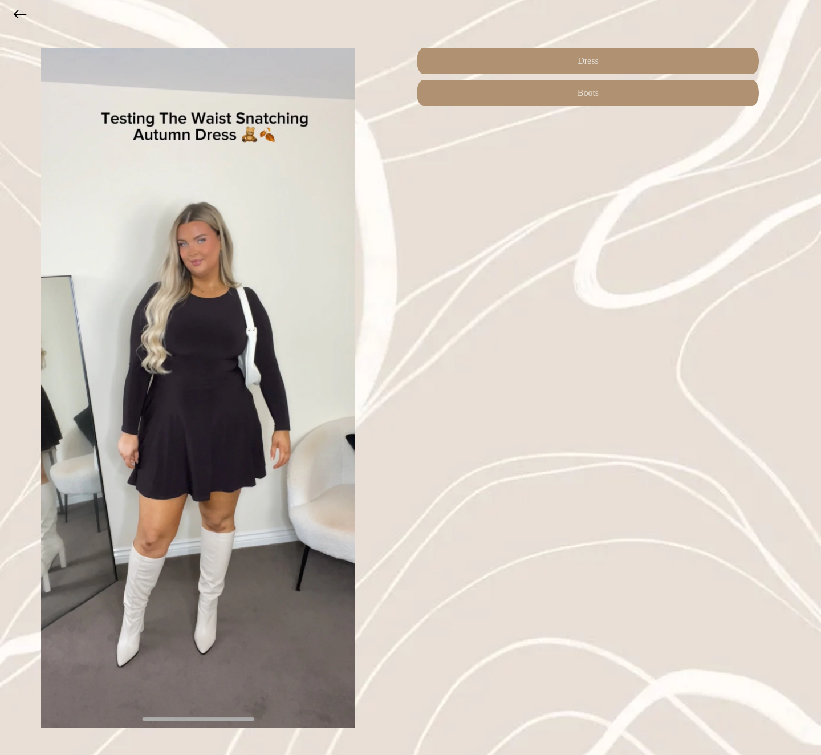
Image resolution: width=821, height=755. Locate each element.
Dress (588, 61)
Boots (588, 93)
